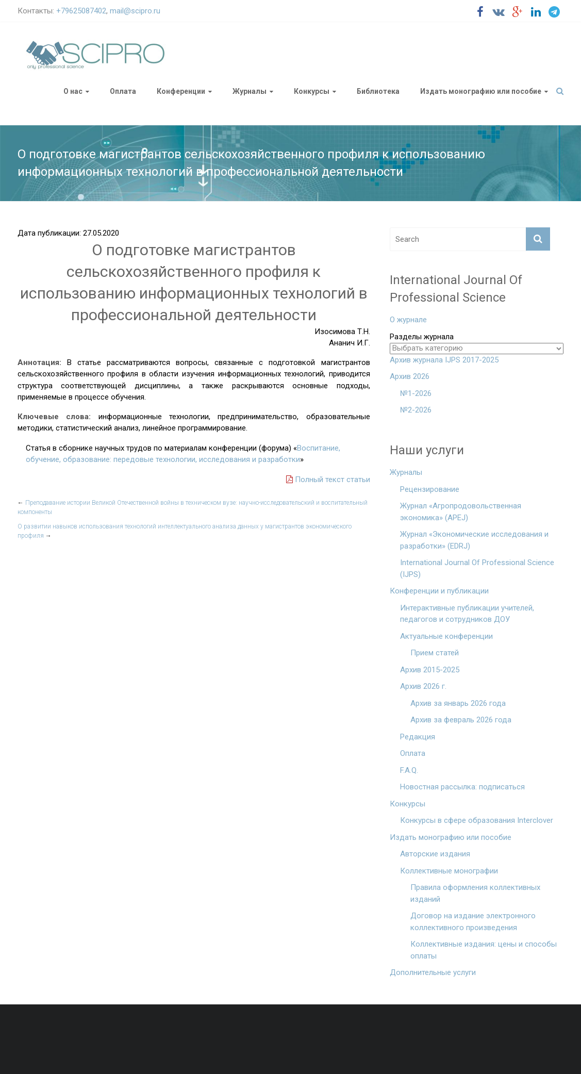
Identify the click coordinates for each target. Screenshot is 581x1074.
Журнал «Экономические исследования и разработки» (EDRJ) (474, 540)
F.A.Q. (409, 770)
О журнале (408, 319)
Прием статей (434, 652)
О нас (72, 91)
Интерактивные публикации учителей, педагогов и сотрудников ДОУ (467, 613)
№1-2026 (415, 393)
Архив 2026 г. (423, 686)
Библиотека (378, 91)
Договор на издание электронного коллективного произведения (473, 921)
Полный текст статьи (328, 479)
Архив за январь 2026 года (458, 703)
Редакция (417, 736)
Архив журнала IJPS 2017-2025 (444, 360)
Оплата (123, 91)
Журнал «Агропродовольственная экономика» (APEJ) (460, 511)
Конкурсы (311, 91)
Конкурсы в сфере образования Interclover (476, 820)
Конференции (181, 91)
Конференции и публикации (439, 591)
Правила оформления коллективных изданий (475, 893)
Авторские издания (435, 853)
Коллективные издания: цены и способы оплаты (483, 950)
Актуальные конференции (446, 636)
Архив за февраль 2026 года (460, 719)
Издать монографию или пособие (480, 91)
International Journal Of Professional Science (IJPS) (477, 568)
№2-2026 (415, 410)
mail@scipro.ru (135, 10)
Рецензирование (429, 489)
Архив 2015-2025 (429, 669)
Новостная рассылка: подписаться (462, 786)
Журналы (250, 91)
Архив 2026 (409, 376)
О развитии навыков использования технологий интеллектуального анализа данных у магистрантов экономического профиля (185, 531)
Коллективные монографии (449, 870)
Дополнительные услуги (433, 972)
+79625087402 (81, 10)
